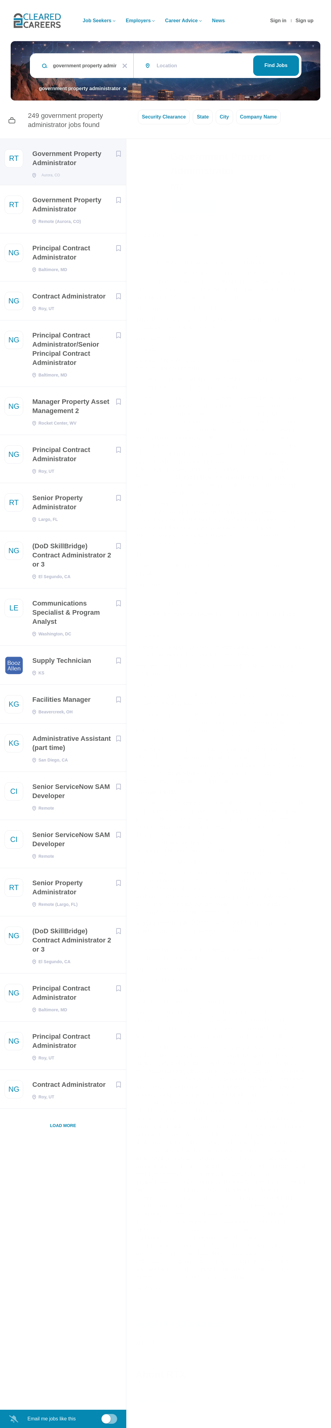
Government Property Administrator (66, 158)
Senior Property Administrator (57, 504)
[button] (318, 207)
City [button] (224, 116)
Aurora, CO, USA (154, 235)
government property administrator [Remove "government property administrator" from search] (80, 88)
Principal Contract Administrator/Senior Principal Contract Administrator (65, 350)
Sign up (305, 20)
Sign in (278, 20)
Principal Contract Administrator (61, 254)
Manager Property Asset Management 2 (70, 408)
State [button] (203, 116)
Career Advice (181, 20)
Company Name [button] (258, 116)
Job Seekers (97, 20)
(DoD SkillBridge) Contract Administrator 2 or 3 (71, 557)
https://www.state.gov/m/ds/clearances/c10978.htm (248, 880)
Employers (138, 20)
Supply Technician (61, 662)
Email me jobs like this (51, 1418)
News (218, 20)
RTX (177, 186)
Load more (63, 1127)
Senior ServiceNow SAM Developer (71, 793)
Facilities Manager (61, 701)
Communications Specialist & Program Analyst (66, 614)
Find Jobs (276, 65)
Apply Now (193, 206)
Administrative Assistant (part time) (71, 745)
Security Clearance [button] (164, 116)
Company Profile (156, 1401)
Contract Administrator (69, 298)
